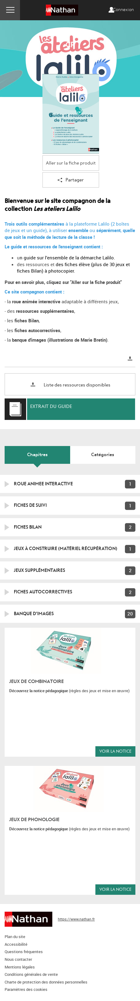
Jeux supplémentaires (39, 570)
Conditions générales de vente (31, 974)
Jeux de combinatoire (36, 681)
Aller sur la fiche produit (71, 163)
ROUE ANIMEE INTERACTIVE (43, 484)
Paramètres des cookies (26, 989)
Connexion (123, 9)
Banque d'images (34, 613)
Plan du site (15, 936)
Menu (10, 10)
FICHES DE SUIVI (30, 505)
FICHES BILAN (28, 527)
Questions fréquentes (24, 951)
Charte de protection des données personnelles (46, 982)
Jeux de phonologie (34, 819)
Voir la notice (115, 751)
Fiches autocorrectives (43, 592)
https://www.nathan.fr (76, 919)
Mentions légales (20, 967)
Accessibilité (16, 944)
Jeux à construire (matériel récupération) (65, 548)
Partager (71, 180)
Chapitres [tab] (37, 454)
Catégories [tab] (102, 454)
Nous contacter (18, 959)
